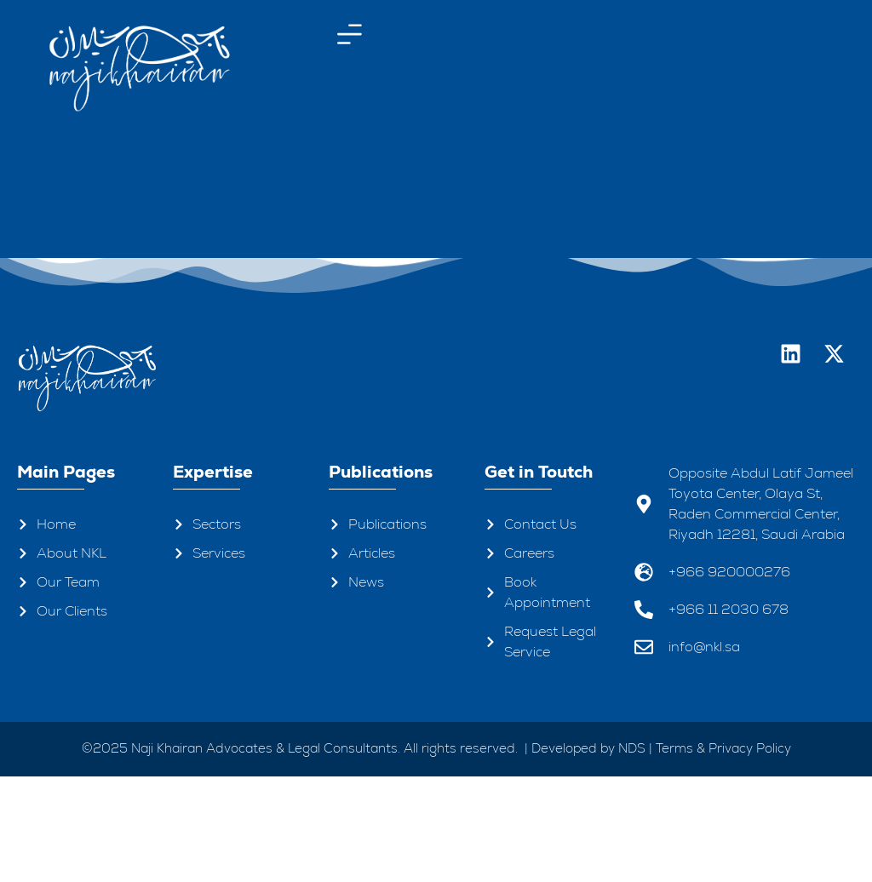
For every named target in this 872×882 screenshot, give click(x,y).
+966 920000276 (729, 676)
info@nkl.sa (704, 751)
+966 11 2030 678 (728, 714)
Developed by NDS (588, 853)
